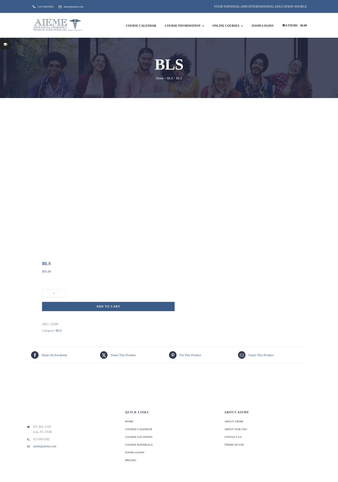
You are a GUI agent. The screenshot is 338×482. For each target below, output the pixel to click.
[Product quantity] (54, 293)
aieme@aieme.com (44, 446)
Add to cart (108, 306)
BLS (59, 330)
